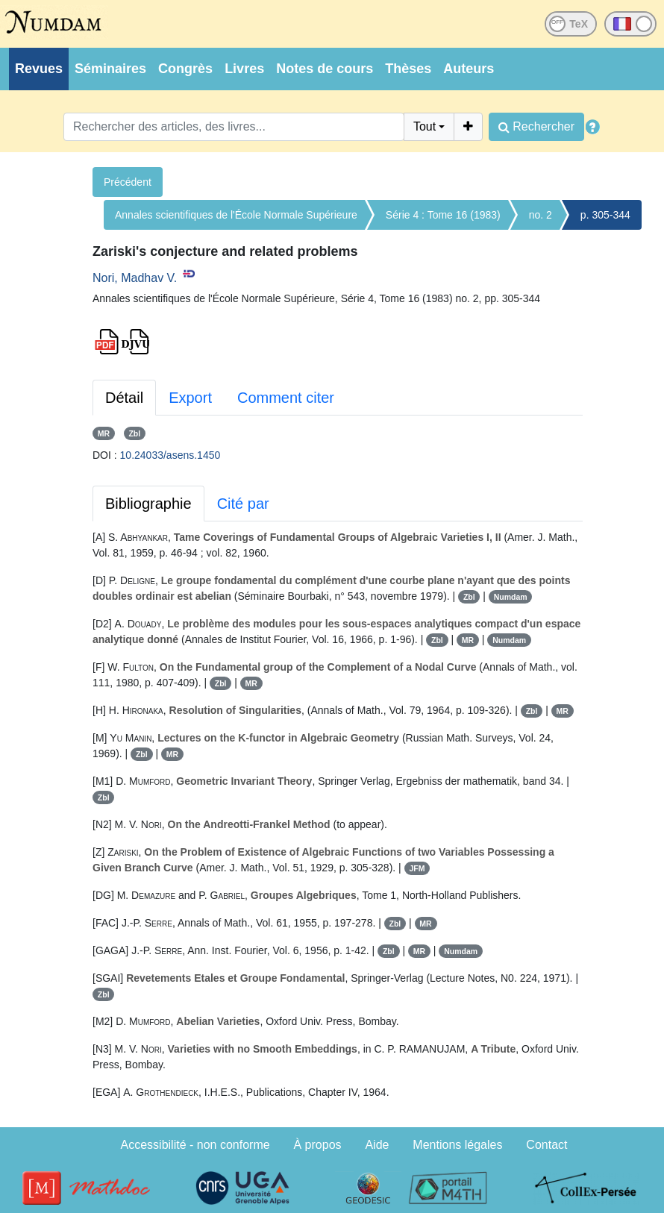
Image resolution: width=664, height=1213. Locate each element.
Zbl (134, 433)
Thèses (408, 68)
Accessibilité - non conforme (195, 1144)
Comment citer (285, 397)
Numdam (510, 596)
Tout (424, 126)
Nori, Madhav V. (135, 278)
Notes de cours (324, 68)
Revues (39, 68)
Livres (244, 68)
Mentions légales (457, 1144)
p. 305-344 (605, 215)
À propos (318, 1144)
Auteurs (468, 68)
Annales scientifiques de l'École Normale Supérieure (236, 215)
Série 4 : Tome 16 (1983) (443, 215)
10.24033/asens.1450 (170, 455)
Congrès (185, 68)
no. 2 (540, 215)
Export (190, 397)
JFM (417, 868)
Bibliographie (148, 503)
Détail (124, 397)
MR (104, 433)
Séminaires (110, 68)
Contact (546, 1144)
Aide (377, 1144)
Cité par (243, 503)
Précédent (127, 182)
